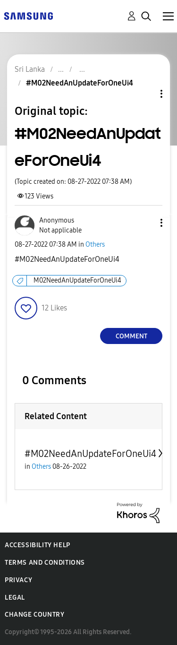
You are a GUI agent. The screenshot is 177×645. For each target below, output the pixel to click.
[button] (146, 222)
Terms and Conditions (45, 563)
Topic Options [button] (145, 93)
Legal (15, 597)
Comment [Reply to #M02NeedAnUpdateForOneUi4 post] (131, 336)
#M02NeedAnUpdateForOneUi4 (90, 453)
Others (95, 245)
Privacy (18, 580)
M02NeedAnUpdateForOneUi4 (77, 280)
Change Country (34, 615)
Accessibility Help (37, 545)
